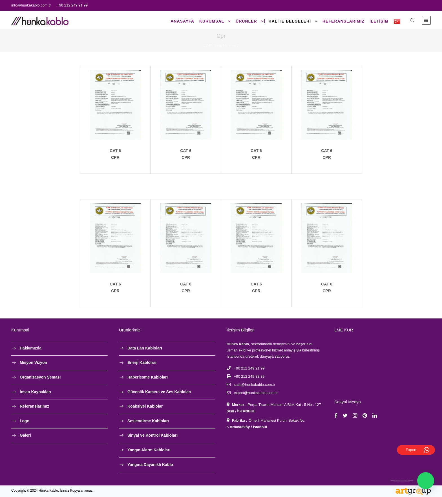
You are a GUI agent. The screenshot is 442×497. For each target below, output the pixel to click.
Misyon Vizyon (33, 362)
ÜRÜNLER (246, 21)
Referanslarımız (343, 21)
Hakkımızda (30, 348)
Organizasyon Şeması (40, 377)
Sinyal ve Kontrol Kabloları (152, 435)
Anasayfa (182, 21)
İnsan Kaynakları (35, 392)
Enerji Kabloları (141, 362)
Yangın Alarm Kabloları (149, 450)
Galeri (25, 435)
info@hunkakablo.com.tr (31, 5)
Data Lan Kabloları (144, 348)
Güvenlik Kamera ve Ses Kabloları (159, 392)
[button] (425, 480)
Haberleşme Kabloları (147, 377)
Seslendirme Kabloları (148, 421)
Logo (24, 421)
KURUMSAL (211, 21)
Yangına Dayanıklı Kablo (150, 464)
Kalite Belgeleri (290, 21)
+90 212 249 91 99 (72, 5)
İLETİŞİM (379, 21)
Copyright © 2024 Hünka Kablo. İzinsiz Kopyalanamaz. (52, 490)
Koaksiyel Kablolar (145, 406)
